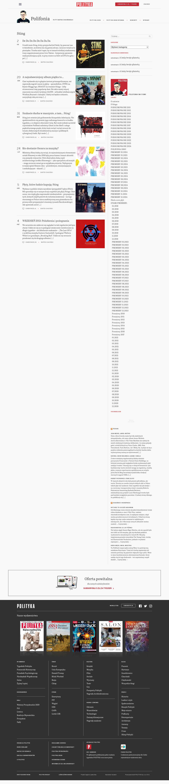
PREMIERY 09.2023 (120, 293)
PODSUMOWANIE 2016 (121, 123)
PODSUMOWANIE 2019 (121, 132)
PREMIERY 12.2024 (119, 198)
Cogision (87, 776)
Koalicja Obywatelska (26, 716)
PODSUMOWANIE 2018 (121, 129)
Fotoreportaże (127, 718)
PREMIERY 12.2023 (120, 311)
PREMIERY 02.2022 (120, 249)
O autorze (115, 102)
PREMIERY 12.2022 (120, 308)
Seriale (89, 677)
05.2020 (115, 386)
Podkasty (125, 715)
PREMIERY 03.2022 (120, 255)
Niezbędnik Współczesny (27, 677)
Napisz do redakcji (24, 752)
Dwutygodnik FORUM (23, 776)
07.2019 (115, 225)
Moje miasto (126, 711)
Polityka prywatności (60, 752)
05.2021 (115, 350)
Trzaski (116, 430)
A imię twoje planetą (129, 58)
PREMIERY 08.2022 (120, 284)
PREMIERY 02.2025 (119, 162)
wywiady (146, 21)
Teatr (89, 684)
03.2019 (115, 213)
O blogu (114, 105)
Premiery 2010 (118, 314)
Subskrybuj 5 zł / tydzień (127, 4)
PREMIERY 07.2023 (120, 282)
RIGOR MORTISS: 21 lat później (121, 529)
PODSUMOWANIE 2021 (121, 138)
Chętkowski (126, 681)
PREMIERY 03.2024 (119, 165)
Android (93, 753)
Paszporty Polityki (94, 691)
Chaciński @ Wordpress (121, 504)
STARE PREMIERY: (119, 204)
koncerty (133, 21)
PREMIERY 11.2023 (120, 305)
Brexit (54, 667)
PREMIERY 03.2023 (120, 258)
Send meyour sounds (131, 422)
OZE (53, 708)
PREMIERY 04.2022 (120, 261)
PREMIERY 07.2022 (120, 278)
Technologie (92, 715)
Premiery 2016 (118, 332)
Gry (88, 688)
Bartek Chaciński (47, 63)
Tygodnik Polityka (24, 667)
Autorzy (124, 725)
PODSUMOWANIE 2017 (121, 126)
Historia (124, 697)
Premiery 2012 (118, 320)
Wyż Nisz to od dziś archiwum (122, 508)
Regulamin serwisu (59, 744)
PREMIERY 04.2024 (119, 171)
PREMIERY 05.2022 (120, 267)
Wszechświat (92, 711)
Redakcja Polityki (23, 744)
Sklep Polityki (127, 735)
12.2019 (115, 240)
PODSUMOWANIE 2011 (121, 108)
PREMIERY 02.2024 (119, 159)
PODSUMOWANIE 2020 (121, 135)
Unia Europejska (58, 670)
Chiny (54, 684)
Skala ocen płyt (117, 201)
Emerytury (56, 697)
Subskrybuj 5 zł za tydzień (97, 589)
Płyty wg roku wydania (115, 21)
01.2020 (115, 374)
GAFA (54, 711)
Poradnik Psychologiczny (27, 674)
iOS (87, 753)
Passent (124, 667)
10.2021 (115, 365)
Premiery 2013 (118, 323)
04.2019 (115, 216)
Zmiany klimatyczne (95, 718)
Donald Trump (58, 674)
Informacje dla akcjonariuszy (63, 765)
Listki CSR (56, 715)
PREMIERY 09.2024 (119, 189)
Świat (54, 663)
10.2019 (115, 234)
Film (88, 674)
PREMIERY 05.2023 (120, 270)
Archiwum (125, 721)
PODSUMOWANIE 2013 (121, 114)
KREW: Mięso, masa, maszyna (121, 546)
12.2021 (115, 371)
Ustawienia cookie (58, 760)
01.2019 (115, 207)
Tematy (124, 728)
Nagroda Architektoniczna (97, 695)
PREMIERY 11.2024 (119, 195)
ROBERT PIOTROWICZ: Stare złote (122, 479)
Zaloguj (147, 4)
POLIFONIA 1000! (118, 150)
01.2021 (115, 338)
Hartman (125, 670)
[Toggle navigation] (20, 4)
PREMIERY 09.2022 (120, 290)
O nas (123, 732)
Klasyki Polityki (127, 708)
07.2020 (115, 392)
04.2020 (115, 383)
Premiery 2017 (118, 335)
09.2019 (115, 231)
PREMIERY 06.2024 (119, 180)
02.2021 (115, 341)
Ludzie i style (126, 701)
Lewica (20, 712)
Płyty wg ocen (95, 21)
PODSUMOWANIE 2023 (121, 144)
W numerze (21, 663)
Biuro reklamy (22, 748)
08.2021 (115, 359)
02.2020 (115, 377)
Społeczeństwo (127, 704)
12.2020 (115, 407)
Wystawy (90, 681)
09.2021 (115, 362)
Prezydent (21, 719)
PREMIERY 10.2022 (120, 296)
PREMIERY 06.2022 (120, 272)
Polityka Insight (44, 776)
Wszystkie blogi (127, 684)
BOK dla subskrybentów (26, 756)
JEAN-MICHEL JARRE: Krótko (120, 434)
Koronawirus (22, 693)
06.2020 (115, 389)
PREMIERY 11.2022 (120, 302)
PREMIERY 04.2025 (119, 174)
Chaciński (125, 677)
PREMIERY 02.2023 (120, 252)
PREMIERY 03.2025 (119, 168)
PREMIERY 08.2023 (120, 287)
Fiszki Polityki (126, 753)
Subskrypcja (128, 606)
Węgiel (55, 704)
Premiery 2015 (118, 329)
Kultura (89, 663)
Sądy (19, 723)
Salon (19, 681)
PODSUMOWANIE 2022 (121, 141)
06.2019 (115, 222)
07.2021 (115, 356)
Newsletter (114, 606)
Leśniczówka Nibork (65, 776)
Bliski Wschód (57, 677)
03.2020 (115, 380)
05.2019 (115, 219)
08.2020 (115, 395)
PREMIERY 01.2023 (120, 246)
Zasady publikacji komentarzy (63, 748)
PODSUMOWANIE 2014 (121, 117)
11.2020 (115, 404)
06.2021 (115, 353)
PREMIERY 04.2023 (120, 264)
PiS (18, 709)
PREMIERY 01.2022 (120, 243)
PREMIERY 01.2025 (119, 156)
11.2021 (115, 368)
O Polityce (21, 760)
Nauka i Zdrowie (92, 703)
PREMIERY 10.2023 (120, 299)
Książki (90, 667)
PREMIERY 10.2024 (119, 192)
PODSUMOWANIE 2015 (121, 120)
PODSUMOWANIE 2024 (121, 147)
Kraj (18, 701)
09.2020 (115, 398)
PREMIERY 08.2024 (119, 186)
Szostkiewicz (126, 674)
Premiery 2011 (118, 317)
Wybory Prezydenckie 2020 (28, 706)
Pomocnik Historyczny (26, 670)
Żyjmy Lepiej (22, 684)
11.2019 (115, 237)
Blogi (123, 663)
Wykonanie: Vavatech (111, 776)
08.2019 (115, 228)
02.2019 (115, 210)
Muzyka (90, 670)
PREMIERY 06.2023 (120, 276)
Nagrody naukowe (94, 721)
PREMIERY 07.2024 (119, 183)
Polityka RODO (57, 756)
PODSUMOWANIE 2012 (121, 111)
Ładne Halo (93, 776)
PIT (53, 701)
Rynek (54, 693)
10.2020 (115, 401)
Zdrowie (90, 708)
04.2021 (115, 347)
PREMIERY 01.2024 (119, 153)
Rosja (54, 681)
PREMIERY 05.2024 (119, 177)
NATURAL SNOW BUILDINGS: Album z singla (126, 457)
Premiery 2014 (118, 326)
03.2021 (115, 344)
